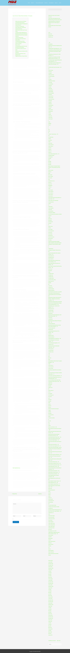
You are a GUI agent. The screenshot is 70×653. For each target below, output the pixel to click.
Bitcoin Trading (50, 176)
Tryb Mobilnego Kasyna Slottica (20, 41)
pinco (49, 398)
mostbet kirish (50, 318)
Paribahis (49, 386)
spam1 (49, 490)
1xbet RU (49, 114)
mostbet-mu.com (51, 343)
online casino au (50, 364)
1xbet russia (50, 116)
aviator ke (49, 149)
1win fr (49, 78)
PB (48, 389)
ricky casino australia (51, 417)
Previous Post (14, 493)
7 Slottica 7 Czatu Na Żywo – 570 (53, 134)
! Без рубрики (50, 45)
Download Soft (50, 222)
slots (49, 423)
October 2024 (50, 566)
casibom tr (50, 186)
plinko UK (49, 405)
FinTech (49, 228)
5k (48, 132)
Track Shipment (51, 2)
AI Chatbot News (50, 137)
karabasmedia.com (51, 256)
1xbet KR (49, 108)
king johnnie (50, 270)
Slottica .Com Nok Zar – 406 (52, 426)
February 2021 (50, 628)
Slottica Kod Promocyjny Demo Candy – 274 (55, 464)
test (49, 502)
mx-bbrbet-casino (51, 351)
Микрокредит (50, 538)
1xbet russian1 (50, 119)
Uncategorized (50, 507)
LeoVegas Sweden (51, 278)
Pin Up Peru (50, 396)
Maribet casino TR (51, 281)
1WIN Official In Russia (51, 81)
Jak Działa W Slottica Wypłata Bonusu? (21, 32)
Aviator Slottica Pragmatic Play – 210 (53, 153)
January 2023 (50, 598)
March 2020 (50, 631)
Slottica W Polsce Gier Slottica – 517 (53, 473)
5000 (49, 131)
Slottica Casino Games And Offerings (20, 21)
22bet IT (49, 125)
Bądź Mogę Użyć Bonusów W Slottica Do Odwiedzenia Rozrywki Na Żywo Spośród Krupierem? (21, 35)
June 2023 (50, 590)
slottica (49, 425)
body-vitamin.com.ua (51, 180)
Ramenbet (49, 413)
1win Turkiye (50, 83)
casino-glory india (51, 201)
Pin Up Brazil (50, 393)
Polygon (49, 410)
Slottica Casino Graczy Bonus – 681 (53, 444)
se (48, 419)
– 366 (49, 43)
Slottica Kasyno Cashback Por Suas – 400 (54, 462)
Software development (51, 489)
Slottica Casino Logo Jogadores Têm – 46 (54, 445)
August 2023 (50, 587)
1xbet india (50, 104)
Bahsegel (49, 161)
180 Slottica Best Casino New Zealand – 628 (55, 68)
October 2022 (50, 602)
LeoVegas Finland (51, 273)
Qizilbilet (49, 411)
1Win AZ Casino (50, 71)
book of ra (49, 182)
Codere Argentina (51, 207)
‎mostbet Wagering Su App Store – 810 (54, 342)
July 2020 (49, 629)
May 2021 (49, 625)
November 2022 (50, 601)
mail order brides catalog (52, 279)
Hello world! (59, 639)
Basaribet (49, 164)
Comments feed (50, 36)
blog (49, 179)
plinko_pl (49, 407)
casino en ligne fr (50, 191)
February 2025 (50, 560)
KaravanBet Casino (51, 257)
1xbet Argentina (50, 90)
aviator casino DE (51, 144)
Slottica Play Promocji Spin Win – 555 (54, 470)
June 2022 (50, 608)
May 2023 (49, 592)
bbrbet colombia (50, 170)
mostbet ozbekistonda (51, 323)
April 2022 (49, 611)
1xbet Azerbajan (50, 92)
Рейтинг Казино (50, 544)
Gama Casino (50, 234)
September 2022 (50, 604)
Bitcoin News (50, 174)
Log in (49, 33)
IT (48, 247)
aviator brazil (50, 143)
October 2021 (50, 619)
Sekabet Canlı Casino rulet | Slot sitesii (54, 15)
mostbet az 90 (50, 287)
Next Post (40, 493)
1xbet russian (50, 117)
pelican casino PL (51, 390)
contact (60, 2)
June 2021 (50, 623)
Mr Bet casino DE (50, 348)
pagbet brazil (50, 383)
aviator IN (49, 147)
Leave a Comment (15, 15)
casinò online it (50, 195)
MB (48, 284)
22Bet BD (49, 123)
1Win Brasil (50, 72)
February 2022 (50, 614)
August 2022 (50, 605)
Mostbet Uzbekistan (51, 336)
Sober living (50, 487)
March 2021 (50, 626)
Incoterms (46, 2)
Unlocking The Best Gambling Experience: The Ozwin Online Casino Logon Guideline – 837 (54, 510)
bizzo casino (50, 177)
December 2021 (50, 616)
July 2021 (49, 622)
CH (48, 204)
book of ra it (50, 183)
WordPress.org (50, 38)
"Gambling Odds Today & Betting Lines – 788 (55, 49)
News (49, 358)
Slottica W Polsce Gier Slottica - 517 (24, 15)
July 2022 (49, 607)
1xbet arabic (50, 89)
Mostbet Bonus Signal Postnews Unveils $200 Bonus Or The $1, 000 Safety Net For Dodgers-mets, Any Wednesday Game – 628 (54, 303)
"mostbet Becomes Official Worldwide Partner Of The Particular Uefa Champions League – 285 (54, 52)
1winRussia (50, 86)
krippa (49, 272)
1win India (49, 80)
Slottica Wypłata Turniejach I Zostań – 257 (54, 480)
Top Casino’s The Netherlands (19, 26)
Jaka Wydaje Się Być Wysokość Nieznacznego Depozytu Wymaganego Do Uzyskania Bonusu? (21, 23)
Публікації (50, 542)
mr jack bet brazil (50, 349)
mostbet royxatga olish (51, 327)
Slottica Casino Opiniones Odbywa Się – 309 (55, 454)
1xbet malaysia (50, 110)
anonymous (50, 140)
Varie (49, 514)
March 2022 (50, 613)
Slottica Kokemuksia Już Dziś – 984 (53, 465)
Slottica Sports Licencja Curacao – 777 (54, 471)
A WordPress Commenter (52, 639)
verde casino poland (51, 517)
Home (29, 2)
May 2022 (49, 610)
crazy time (49, 216)
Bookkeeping (50, 185)
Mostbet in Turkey (51, 311)
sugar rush (50, 496)
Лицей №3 (50, 536)
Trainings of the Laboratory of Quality (53, 505)
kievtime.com (50, 269)
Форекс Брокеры (51, 550)
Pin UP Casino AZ (51, 395)
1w (48, 69)
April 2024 (49, 575)
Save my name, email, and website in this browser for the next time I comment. (25, 519)
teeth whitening (50, 501)
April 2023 (49, 593)
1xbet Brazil (50, 95)
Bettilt (49, 173)
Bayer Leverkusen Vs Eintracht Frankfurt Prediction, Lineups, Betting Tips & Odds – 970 (54, 167)
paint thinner (50, 384)
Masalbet (49, 282)
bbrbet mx (49, 171)
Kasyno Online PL (51, 259)
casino (49, 188)
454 (49, 129)
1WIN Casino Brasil (51, 75)
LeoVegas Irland (50, 276)
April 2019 (49, 632)
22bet (49, 122)
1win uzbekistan (50, 84)
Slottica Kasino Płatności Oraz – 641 (53, 461)
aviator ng (49, 152)
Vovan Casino (50, 520)
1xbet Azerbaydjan (51, 93)
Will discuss (50, 529)
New (49, 355)
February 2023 (50, 596)
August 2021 (50, 620)
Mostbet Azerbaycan (51, 290)
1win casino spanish (51, 77)
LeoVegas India (50, 275)
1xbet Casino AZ (50, 96)
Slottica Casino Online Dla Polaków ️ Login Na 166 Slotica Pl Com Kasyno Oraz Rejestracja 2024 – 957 (55, 448)
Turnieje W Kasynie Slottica (19, 37)
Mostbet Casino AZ (51, 308)
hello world (50, 16)
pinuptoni (49, 401)
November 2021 (50, 617)
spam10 (49, 492)
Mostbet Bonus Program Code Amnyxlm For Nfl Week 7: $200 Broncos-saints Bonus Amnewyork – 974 (54, 298)
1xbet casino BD (50, 98)
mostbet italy (50, 317)
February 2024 (50, 578)
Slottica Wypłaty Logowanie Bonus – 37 (54, 483)
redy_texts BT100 (51, 414)
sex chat (49, 420)
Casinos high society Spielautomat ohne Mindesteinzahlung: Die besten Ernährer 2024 (54, 19)
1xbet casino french (51, 99)
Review (49, 416)
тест (49, 547)
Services (32, 2)
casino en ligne (50, 189)
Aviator (49, 141)
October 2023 (50, 584)
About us (56, 2)
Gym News (50, 240)
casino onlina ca (50, 192)
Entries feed (50, 35)
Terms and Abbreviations (39, 2)
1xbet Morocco (50, 111)
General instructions (51, 237)
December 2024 (50, 563)
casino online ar (50, 194)
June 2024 (50, 572)
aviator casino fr (50, 146)
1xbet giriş (49, 102)
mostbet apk (50, 285)
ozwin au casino (50, 367)
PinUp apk (49, 399)
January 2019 (50, 634)
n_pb (49, 354)
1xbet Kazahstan (50, 105)
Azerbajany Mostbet (51, 155)
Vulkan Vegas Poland (51, 526)
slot (49, 422)
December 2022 (50, 599)
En (48, 225)
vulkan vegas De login (51, 523)
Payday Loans (50, 387)
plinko (49, 402)
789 (49, 135)
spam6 (49, 495)
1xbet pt (49, 113)
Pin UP (49, 392)
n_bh (49, 352)
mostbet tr (49, 333)
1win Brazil (50, 74)
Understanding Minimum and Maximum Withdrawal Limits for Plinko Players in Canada (54, 24)
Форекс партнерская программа (53, 553)
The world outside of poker (52, 504)
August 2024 (50, 569)
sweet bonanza (50, 498)
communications (50, 210)
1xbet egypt (50, 101)
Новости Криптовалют (51, 541)
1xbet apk (49, 87)
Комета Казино (50, 535)
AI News (49, 138)
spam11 (49, 493)
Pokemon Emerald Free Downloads (53, 408)
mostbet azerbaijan (51, 288)
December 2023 (50, 581)
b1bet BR (49, 158)
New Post (49, 357)
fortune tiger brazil (51, 231)
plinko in (49, 404)
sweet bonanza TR (51, 499)
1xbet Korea (50, 107)
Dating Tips (50, 219)
